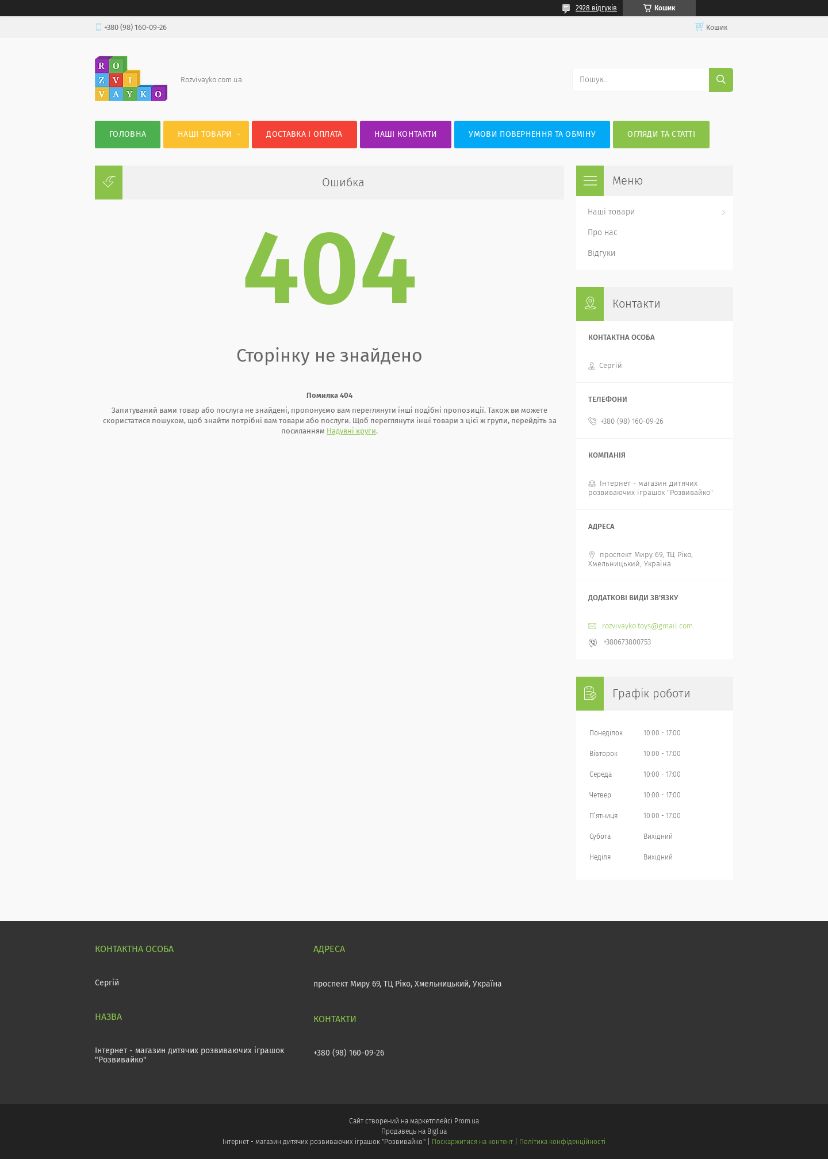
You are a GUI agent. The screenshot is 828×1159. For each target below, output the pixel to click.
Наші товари (205, 134)
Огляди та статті (661, 134)
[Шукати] (721, 80)
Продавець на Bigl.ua (414, 1131)
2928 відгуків (596, 8)
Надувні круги (351, 431)
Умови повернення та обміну (532, 134)
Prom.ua (466, 1121)
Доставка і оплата (304, 134)
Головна (127, 134)
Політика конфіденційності (562, 1142)
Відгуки (601, 253)
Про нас (603, 232)
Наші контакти (406, 134)
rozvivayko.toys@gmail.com (647, 625)
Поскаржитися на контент (472, 1142)
